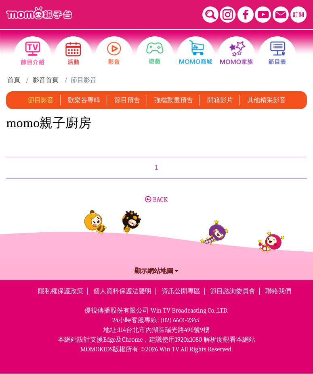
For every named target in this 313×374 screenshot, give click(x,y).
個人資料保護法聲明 (122, 291)
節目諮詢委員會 (232, 291)
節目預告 (127, 100)
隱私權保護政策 (60, 291)
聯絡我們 (278, 291)
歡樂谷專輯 (84, 100)
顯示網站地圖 (156, 271)
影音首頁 (46, 80)
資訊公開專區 (181, 291)
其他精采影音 (266, 100)
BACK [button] (156, 199)
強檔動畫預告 (173, 100)
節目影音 (41, 100)
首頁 (13, 80)
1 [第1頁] (156, 167)
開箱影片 (220, 100)
